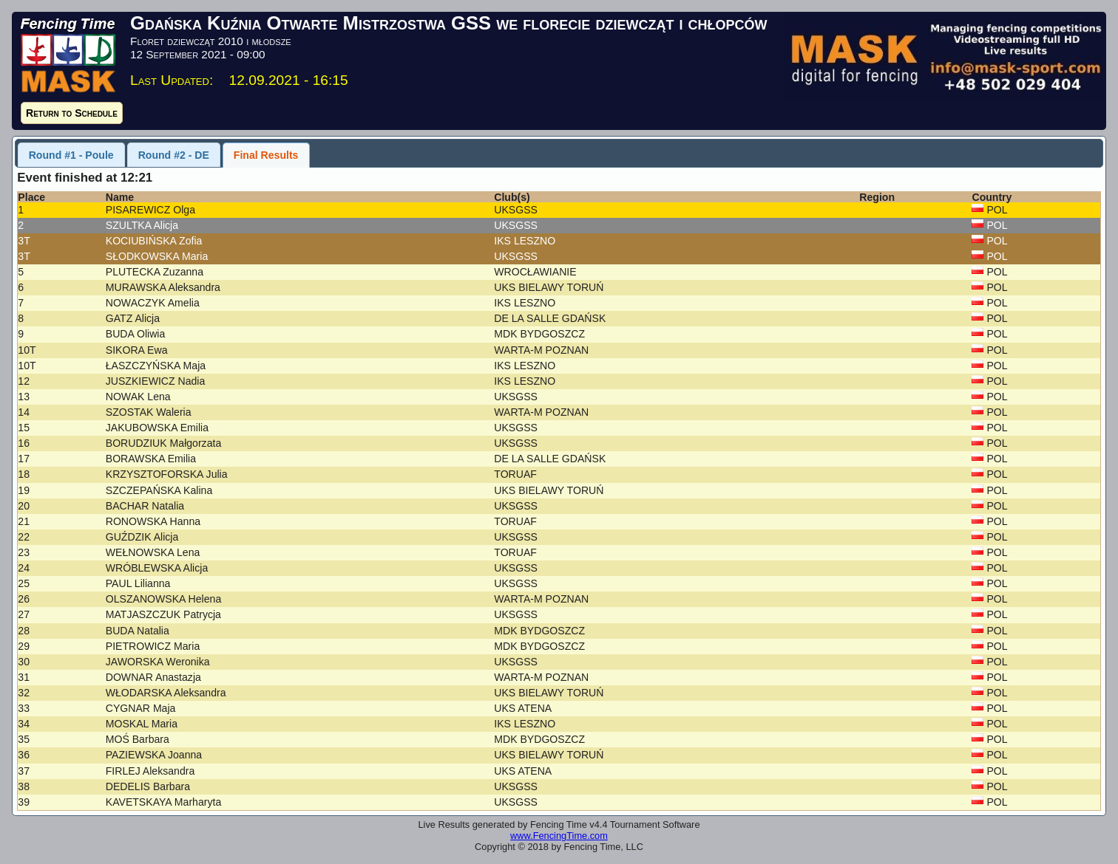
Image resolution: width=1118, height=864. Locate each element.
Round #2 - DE (173, 155)
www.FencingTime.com (559, 835)
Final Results (266, 155)
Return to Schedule (72, 113)
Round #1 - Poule (71, 155)
